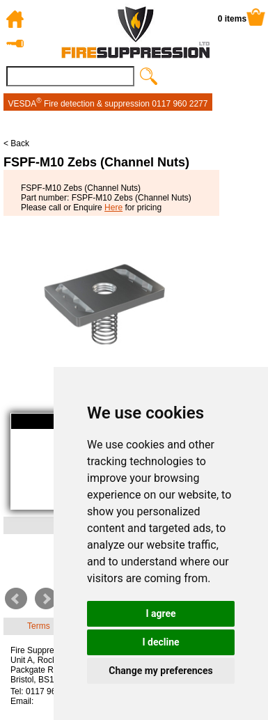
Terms (38, 626)
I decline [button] (160, 642)
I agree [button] (160, 613)
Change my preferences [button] (160, 670)
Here (113, 207)
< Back (16, 143)
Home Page (16, 19)
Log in (16, 43)
